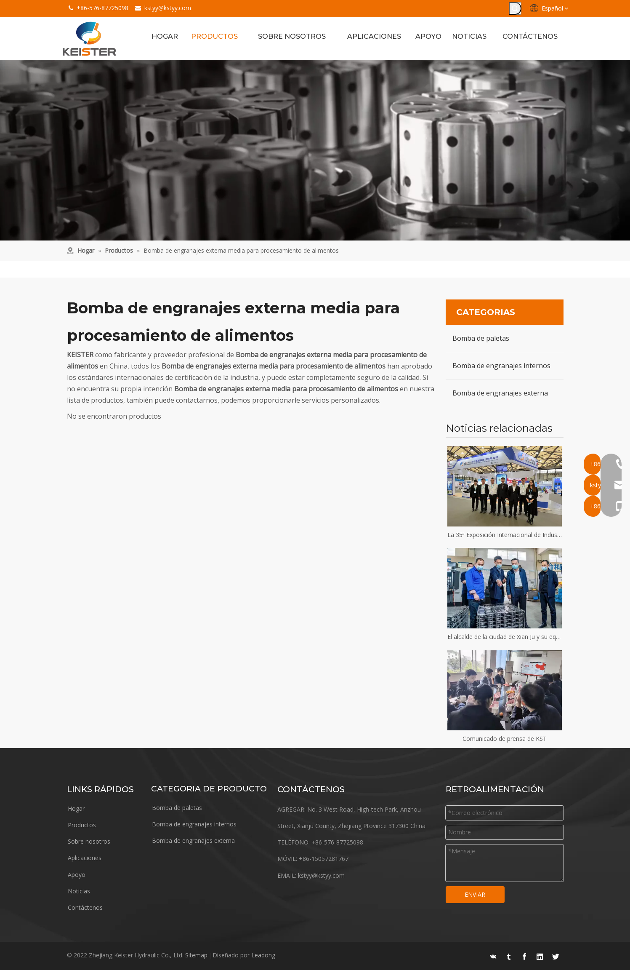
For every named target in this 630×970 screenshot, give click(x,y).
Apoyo (76, 875)
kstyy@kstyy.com (167, 8)
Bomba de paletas (480, 338)
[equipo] (315, 150)
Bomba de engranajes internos (501, 365)
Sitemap (196, 955)
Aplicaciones (84, 858)
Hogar (76, 808)
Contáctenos (85, 907)
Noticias (79, 891)
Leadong (263, 955)
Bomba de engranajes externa (500, 393)
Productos (82, 825)
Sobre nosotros (89, 841)
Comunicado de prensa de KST (505, 739)
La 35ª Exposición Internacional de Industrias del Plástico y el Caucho (504, 535)
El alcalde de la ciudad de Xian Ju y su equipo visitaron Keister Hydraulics (504, 637)
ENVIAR (475, 894)
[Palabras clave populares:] (515, 8)
